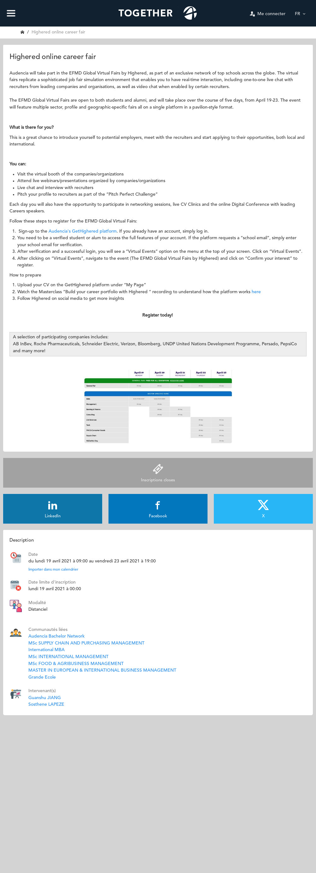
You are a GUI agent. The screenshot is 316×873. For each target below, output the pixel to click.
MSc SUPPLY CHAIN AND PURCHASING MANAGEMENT (86, 643)
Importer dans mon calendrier (53, 570)
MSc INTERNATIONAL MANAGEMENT (68, 657)
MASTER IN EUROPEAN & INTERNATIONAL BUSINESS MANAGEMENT (102, 670)
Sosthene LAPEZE (46, 704)
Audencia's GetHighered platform (82, 231)
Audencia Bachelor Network (56, 636)
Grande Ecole (42, 677)
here (257, 292)
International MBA (46, 650)
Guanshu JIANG (44, 698)
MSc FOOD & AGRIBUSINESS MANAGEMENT (76, 664)
